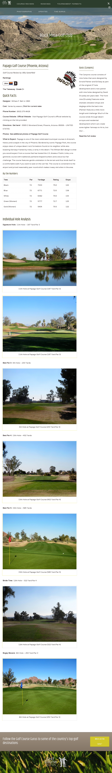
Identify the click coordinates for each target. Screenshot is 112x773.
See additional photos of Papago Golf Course (29, 134)
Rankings (46, 4)
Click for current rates (32, 106)
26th (10, 83)
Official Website (24, 116)
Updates (43, 12)
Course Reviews (25, 4)
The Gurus (59, 12)
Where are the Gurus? (100, 741)
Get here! (16, 125)
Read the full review (87, 136)
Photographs (24, 12)
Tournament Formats (69, 4)
